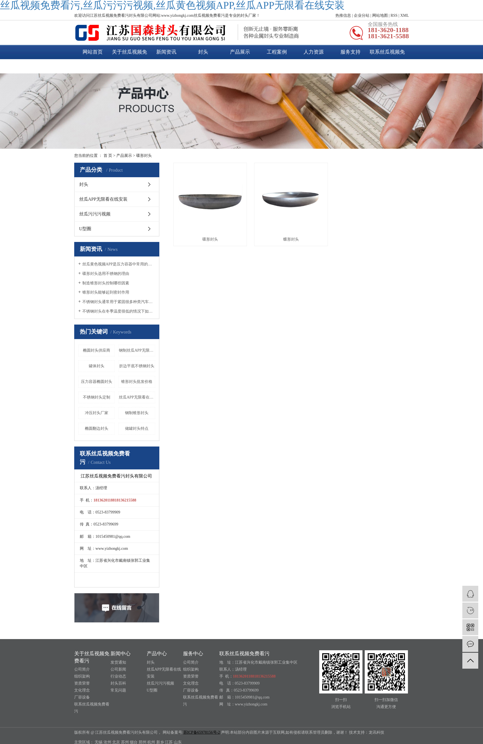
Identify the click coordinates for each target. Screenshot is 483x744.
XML (404, 15)
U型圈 (85, 228)
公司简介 (82, 669)
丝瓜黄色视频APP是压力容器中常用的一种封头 (118, 264)
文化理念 (82, 690)
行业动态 (118, 676)
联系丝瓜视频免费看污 (387, 59)
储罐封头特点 (136, 428)
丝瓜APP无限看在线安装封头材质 (137, 397)
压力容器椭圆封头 (96, 382)
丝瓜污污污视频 (94, 214)
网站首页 (93, 52)
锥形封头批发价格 (136, 382)
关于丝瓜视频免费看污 (129, 59)
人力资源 (314, 52)
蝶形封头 (291, 239)
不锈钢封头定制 (96, 397)
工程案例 (277, 52)
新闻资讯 (166, 52)
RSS (394, 15)
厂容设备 (82, 697)
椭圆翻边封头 (96, 428)
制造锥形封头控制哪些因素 (105, 283)
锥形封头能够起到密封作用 (105, 292)
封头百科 (118, 683)
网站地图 (380, 15)
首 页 (108, 155)
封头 (203, 52)
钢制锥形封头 (136, 413)
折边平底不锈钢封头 (136, 366)
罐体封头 (96, 366)
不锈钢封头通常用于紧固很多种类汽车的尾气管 (118, 302)
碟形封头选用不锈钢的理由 (105, 274)
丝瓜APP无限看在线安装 (103, 199)
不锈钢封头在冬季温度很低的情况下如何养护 (118, 311)
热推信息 (343, 15)
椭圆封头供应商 (96, 350)
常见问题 (118, 690)
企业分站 (361, 15)
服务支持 (350, 52)
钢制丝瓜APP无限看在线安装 (137, 350)
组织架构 (82, 676)
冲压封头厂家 (96, 413)
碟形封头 (144, 155)
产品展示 (240, 52)
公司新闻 (118, 669)
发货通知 (118, 662)
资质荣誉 (82, 683)
